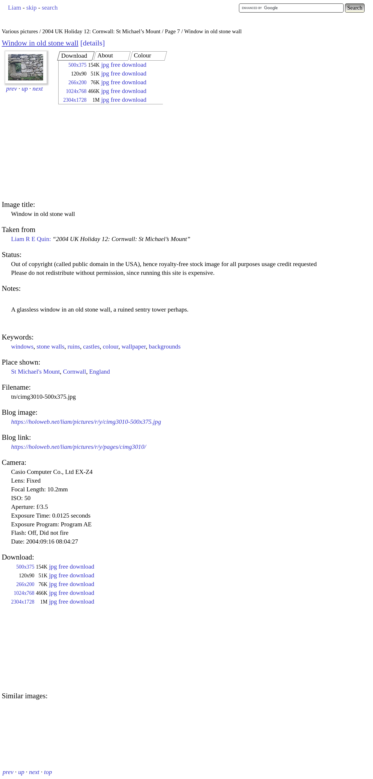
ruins (74, 346)
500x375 (77, 65)
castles (91, 346)
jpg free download (123, 64)
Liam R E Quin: (100, 238)
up (25, 88)
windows (22, 346)
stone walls (50, 346)
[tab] (76, 56)
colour (111, 346)
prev (11, 88)
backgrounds (165, 346)
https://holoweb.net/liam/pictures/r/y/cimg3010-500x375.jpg (86, 421)
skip (31, 7)
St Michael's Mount (35, 371)
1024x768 (76, 91)
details (92, 43)
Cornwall (74, 371)
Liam (14, 7)
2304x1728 (75, 100)
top (48, 772)
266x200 (77, 82)
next (38, 88)
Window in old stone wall (40, 43)
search (49, 7)
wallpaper (134, 346)
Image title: (18, 204)
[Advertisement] (105, 153)
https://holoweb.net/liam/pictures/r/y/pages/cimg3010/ (78, 446)
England (99, 371)
